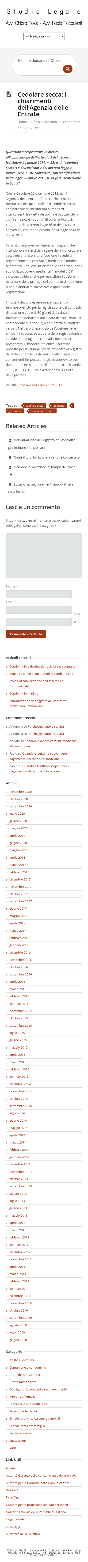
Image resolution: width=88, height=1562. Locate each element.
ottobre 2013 (18, 1179)
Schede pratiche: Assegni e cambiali (34, 1418)
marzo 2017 (17, 930)
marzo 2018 (17, 865)
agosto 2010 (18, 1325)
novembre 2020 (20, 791)
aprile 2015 (17, 1055)
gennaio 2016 (19, 1004)
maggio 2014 (18, 1128)
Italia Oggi (13, 1527)
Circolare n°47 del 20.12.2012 (40, 385)
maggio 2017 (18, 916)
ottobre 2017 (18, 894)
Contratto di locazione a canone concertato (44, 457)
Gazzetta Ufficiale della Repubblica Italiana (36, 1512)
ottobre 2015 (18, 1018)
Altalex (10, 1468)
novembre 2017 (20, 886)
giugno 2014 (18, 1120)
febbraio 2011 (19, 1281)
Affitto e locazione (44, 122)
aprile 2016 (17, 981)
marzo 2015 (17, 1062)
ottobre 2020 (18, 799)
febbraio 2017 (19, 938)
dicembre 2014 (20, 1084)
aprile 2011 (17, 1267)
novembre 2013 (20, 1172)
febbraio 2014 (19, 1149)
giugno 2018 (18, 843)
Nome (12, 586)
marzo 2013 (17, 1230)
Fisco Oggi (13, 1497)
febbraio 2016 (19, 996)
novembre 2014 (20, 1091)
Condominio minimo (23, 693)
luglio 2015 (17, 1033)
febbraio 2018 (19, 872)
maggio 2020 (18, 828)
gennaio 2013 (19, 1244)
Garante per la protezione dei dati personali (37, 1505)
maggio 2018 (18, 850)
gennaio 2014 (19, 1157)
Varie (13, 1448)
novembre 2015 (20, 1011)
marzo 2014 (17, 1142)
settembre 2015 (20, 1025)
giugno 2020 (18, 821)
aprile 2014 (17, 1135)
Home (22, 122)
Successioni (17, 1440)
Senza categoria (20, 1433)
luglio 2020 (17, 813)
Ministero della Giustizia (23, 1534)
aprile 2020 (17, 835)
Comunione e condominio (27, 1367)
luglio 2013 (17, 1201)
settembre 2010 (20, 1318)
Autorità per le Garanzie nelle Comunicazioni (37, 1483)
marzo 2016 (17, 989)
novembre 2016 (20, 960)
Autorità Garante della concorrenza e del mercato (41, 1475)
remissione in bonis (42, 411)
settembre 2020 (20, 806)
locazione (58, 405)
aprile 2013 (17, 1223)
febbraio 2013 (19, 1237)
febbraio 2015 (19, 1069)
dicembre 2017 (20, 879)
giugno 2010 (18, 1340)
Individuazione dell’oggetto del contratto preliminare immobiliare (41, 444)
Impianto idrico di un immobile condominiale (41, 673)
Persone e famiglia (22, 1396)
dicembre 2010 (20, 1296)
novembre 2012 (20, 1259)
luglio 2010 (17, 1332)
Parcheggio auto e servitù (46, 726)
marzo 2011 (17, 1274)
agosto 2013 (18, 1193)
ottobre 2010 (18, 1310)
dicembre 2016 (20, 952)
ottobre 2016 (18, 967)
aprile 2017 (17, 923)
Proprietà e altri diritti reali (28, 1404)
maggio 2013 (18, 1215)
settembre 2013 (20, 1186)
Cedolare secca (35, 405)
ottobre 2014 (18, 1098)
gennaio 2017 (19, 945)
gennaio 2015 (19, 1076)
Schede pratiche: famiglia (27, 1426)
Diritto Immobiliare (22, 1382)
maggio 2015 (18, 1047)
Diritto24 (12, 1490)
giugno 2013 (18, 1208)
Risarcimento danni (23, 1411)
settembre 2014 (20, 1106)
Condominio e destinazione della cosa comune (42, 666)
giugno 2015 (18, 1040)
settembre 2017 (20, 901)
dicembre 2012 (20, 1252)
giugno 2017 (18, 908)
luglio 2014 (17, 1113)
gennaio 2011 (19, 1288)
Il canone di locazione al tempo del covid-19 (42, 471)
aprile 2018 (17, 857)
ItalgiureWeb (15, 1519)
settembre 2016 (20, 974)
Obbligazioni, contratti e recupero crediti (38, 1389)
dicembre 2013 (20, 1164)
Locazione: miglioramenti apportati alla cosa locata (40, 488)
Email (11, 602)
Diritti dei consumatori (25, 1375)
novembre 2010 (20, 1303)
